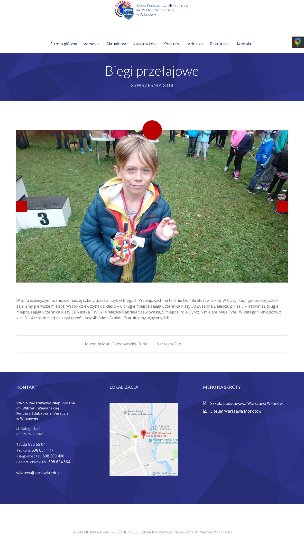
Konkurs (171, 38)
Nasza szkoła (144, 38)
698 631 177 (42, 450)
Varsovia (92, 38)
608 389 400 (53, 456)
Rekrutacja (220, 38)
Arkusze (195, 38)
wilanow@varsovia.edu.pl (39, 472)
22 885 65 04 (34, 444)
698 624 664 (59, 462)
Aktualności (117, 38)
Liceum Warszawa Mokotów (235, 411)
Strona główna (63, 38)
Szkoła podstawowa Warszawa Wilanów (246, 403)
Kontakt (244, 38)
